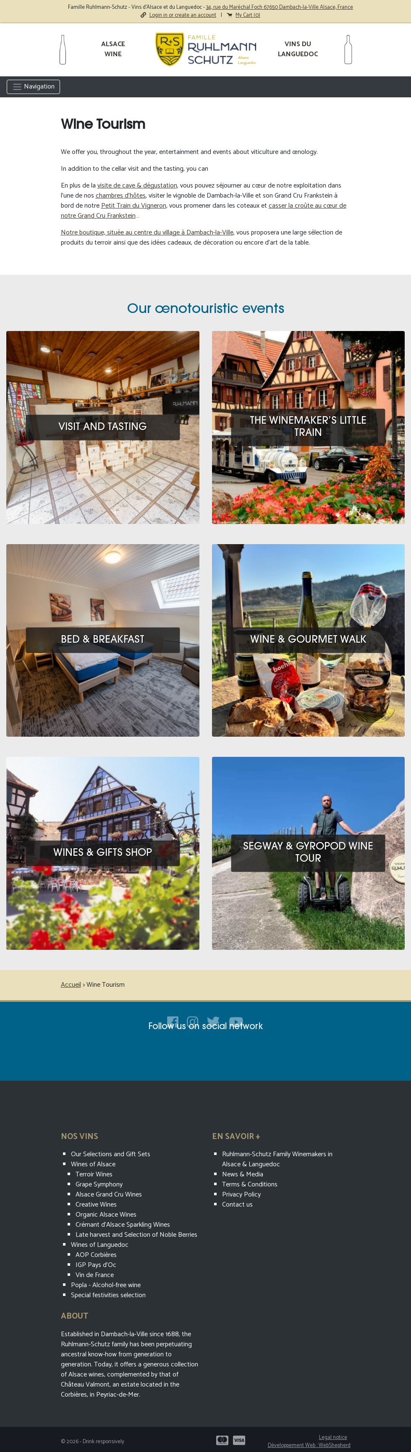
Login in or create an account (178, 15)
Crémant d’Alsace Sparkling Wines (123, 1224)
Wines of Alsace (93, 1164)
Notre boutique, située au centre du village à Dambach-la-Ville (147, 232)
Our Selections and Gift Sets (110, 1154)
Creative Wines (96, 1204)
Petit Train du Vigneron (133, 205)
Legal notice (333, 1437)
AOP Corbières (96, 1255)
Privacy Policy (241, 1194)
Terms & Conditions (249, 1184)
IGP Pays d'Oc (96, 1265)
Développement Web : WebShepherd (309, 1445)
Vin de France (95, 1275)
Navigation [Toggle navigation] (33, 86)
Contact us (237, 1204)
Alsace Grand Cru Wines (109, 1194)
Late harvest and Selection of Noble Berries (136, 1235)
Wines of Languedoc (99, 1245)
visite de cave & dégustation (137, 185)
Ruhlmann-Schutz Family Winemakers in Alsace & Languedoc (277, 1159)
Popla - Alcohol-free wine (106, 1285)
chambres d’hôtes (121, 195)
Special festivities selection (108, 1295)
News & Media (242, 1174)
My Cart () (243, 15)
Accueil (71, 985)
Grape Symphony (99, 1184)
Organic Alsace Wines (106, 1214)
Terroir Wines (94, 1174)
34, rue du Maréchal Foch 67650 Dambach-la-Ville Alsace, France (279, 7)
